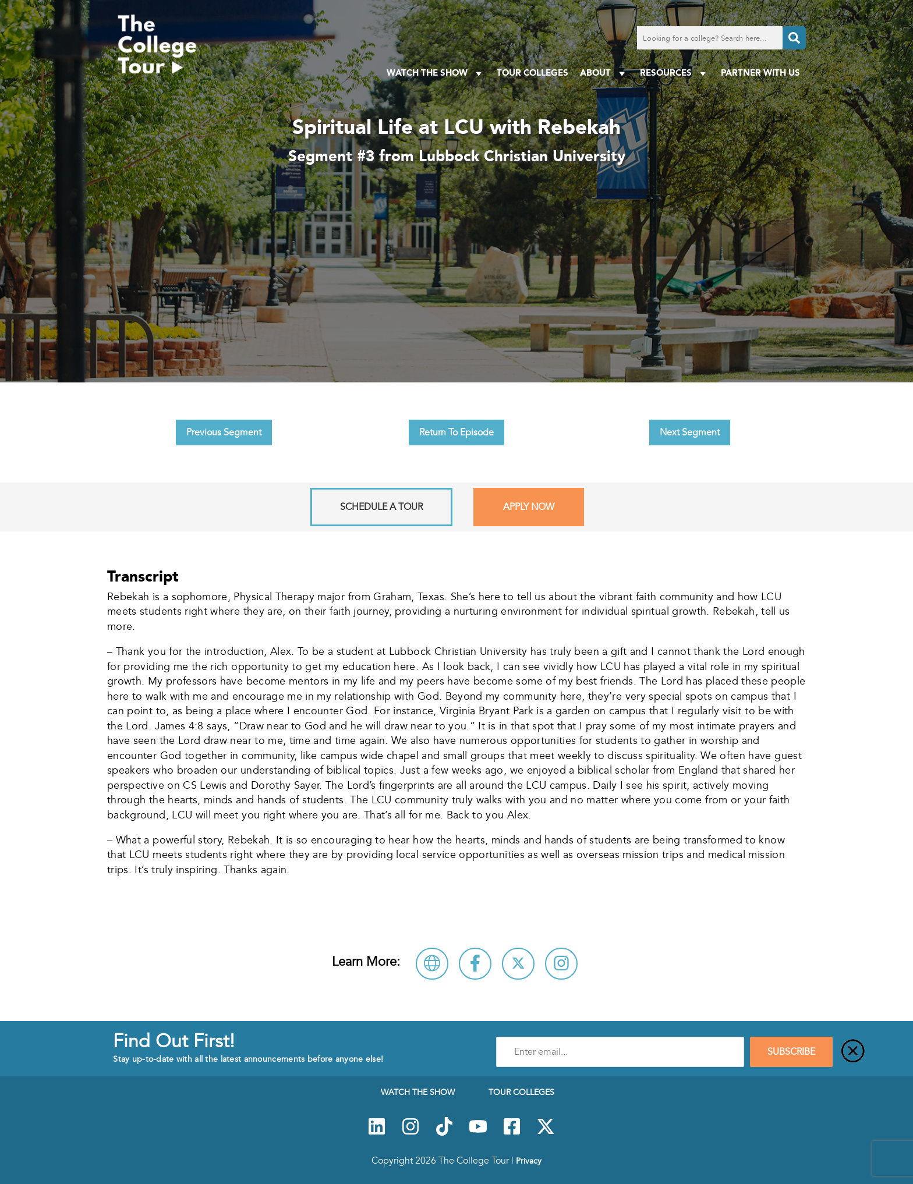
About (604, 73)
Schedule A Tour (381, 507)
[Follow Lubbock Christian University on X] (518, 964)
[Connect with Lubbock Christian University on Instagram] (561, 964)
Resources (674, 73)
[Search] (794, 37)
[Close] (853, 1052)
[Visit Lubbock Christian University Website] (432, 964)
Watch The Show (436, 73)
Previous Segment (223, 432)
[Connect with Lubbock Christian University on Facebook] (475, 964)
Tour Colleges (532, 72)
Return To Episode (456, 432)
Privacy (529, 1160)
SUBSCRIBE (791, 1052)
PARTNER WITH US (760, 72)
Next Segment (690, 432)
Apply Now (528, 507)
